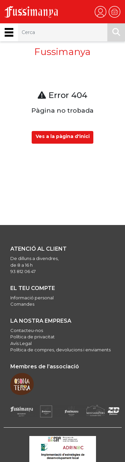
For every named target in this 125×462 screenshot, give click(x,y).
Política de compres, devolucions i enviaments (60, 349)
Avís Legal (21, 343)
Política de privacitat (32, 336)
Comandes (22, 304)
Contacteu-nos (26, 330)
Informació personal (32, 297)
